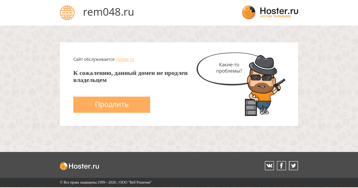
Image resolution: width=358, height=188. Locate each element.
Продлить (111, 104)
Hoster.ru (125, 59)
